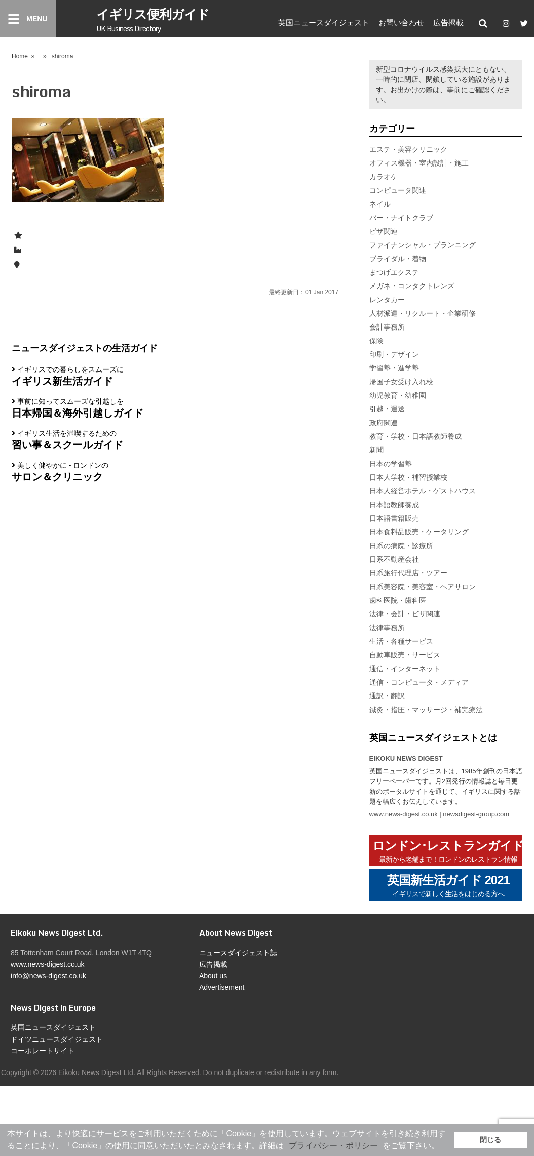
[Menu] (28, 18)
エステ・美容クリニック (408, 149)
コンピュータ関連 (397, 190)
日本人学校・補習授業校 (408, 477)
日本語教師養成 (394, 505)
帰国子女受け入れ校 (401, 382)
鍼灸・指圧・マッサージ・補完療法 (426, 710)
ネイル (380, 204)
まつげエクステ (394, 272)
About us (213, 976)
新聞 (376, 450)
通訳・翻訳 (387, 696)
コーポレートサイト (42, 1051)
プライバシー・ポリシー (333, 1145)
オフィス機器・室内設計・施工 (419, 163)
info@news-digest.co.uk (48, 976)
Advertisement (221, 987)
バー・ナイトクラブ (401, 218)
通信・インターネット (404, 669)
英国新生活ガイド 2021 (448, 886)
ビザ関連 (383, 231)
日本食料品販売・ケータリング (419, 532)
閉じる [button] (490, 1140)
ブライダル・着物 (397, 259)
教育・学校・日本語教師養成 (415, 436)
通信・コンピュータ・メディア (419, 682)
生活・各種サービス (401, 641)
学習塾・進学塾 (394, 368)
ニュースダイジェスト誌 (238, 952)
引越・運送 (387, 409)
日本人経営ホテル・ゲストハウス (422, 491)
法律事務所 (387, 628)
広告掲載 (448, 22)
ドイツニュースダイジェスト (57, 1039)
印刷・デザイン (394, 354)
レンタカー (387, 300)
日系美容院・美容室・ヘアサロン (422, 587)
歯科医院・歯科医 (397, 600)
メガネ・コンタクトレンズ (411, 286)
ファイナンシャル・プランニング (422, 245)
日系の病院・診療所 (401, 546)
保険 (376, 341)
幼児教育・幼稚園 (397, 395)
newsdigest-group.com (476, 814)
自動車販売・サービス (404, 655)
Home (20, 56)
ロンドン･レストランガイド (448, 851)
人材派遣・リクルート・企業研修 (422, 313)
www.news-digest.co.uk (403, 814)
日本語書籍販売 (394, 518)
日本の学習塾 (390, 464)
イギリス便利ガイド (152, 19)
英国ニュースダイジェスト (323, 22)
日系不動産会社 (394, 559)
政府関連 (383, 423)
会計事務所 (387, 327)
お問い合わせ (401, 22)
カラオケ (383, 177)
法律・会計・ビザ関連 (404, 614)
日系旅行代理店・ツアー (408, 573)
